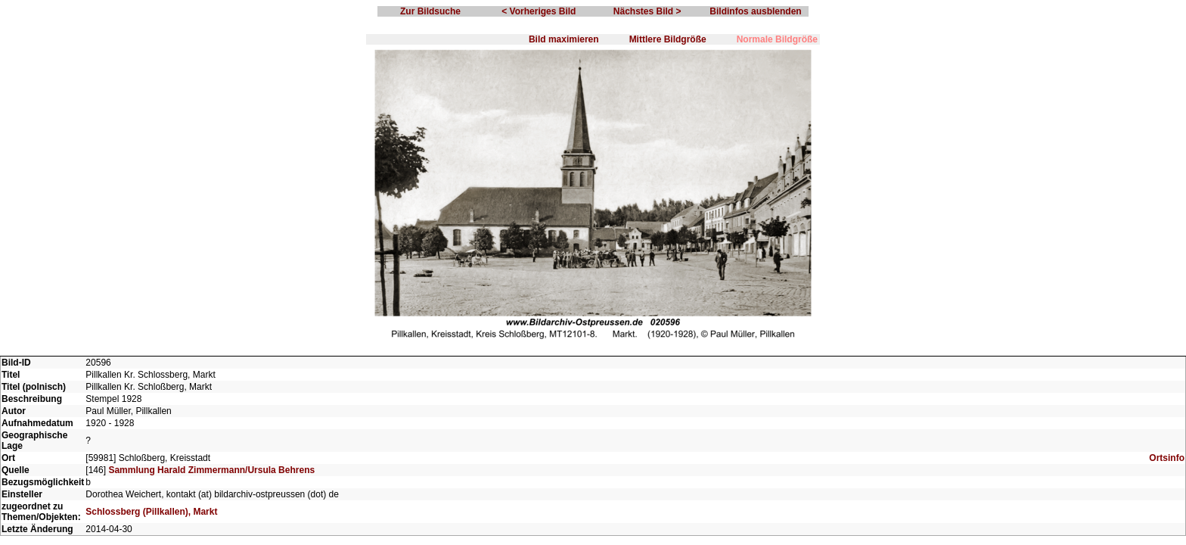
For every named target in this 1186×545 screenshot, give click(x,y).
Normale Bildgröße (777, 39)
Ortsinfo (1166, 458)
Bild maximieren (564, 39)
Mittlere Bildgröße (667, 39)
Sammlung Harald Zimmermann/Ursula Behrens (211, 470)
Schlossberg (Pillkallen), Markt (151, 511)
